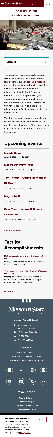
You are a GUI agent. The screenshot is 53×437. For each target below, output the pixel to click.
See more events (12, 230)
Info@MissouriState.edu (27, 331)
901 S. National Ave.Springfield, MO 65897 (27, 326)
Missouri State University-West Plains (27, 356)
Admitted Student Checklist (26, 405)
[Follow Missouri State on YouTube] (9, 380)
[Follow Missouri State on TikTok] (43, 369)
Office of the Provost (26, 10)
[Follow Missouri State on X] (21, 369)
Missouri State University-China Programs (26, 360)
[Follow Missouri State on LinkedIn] (21, 380)
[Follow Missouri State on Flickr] (43, 380)
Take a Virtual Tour (25, 339)
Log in (32, 3)
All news (8, 290)
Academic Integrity (26, 401)
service (33, 85)
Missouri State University (26, 352)
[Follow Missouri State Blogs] (32, 380)
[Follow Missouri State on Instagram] (32, 369)
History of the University (26, 409)
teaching (31, 81)
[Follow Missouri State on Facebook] (9, 369)
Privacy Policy (25, 432)
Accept (41, 419)
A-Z (39, 3)
